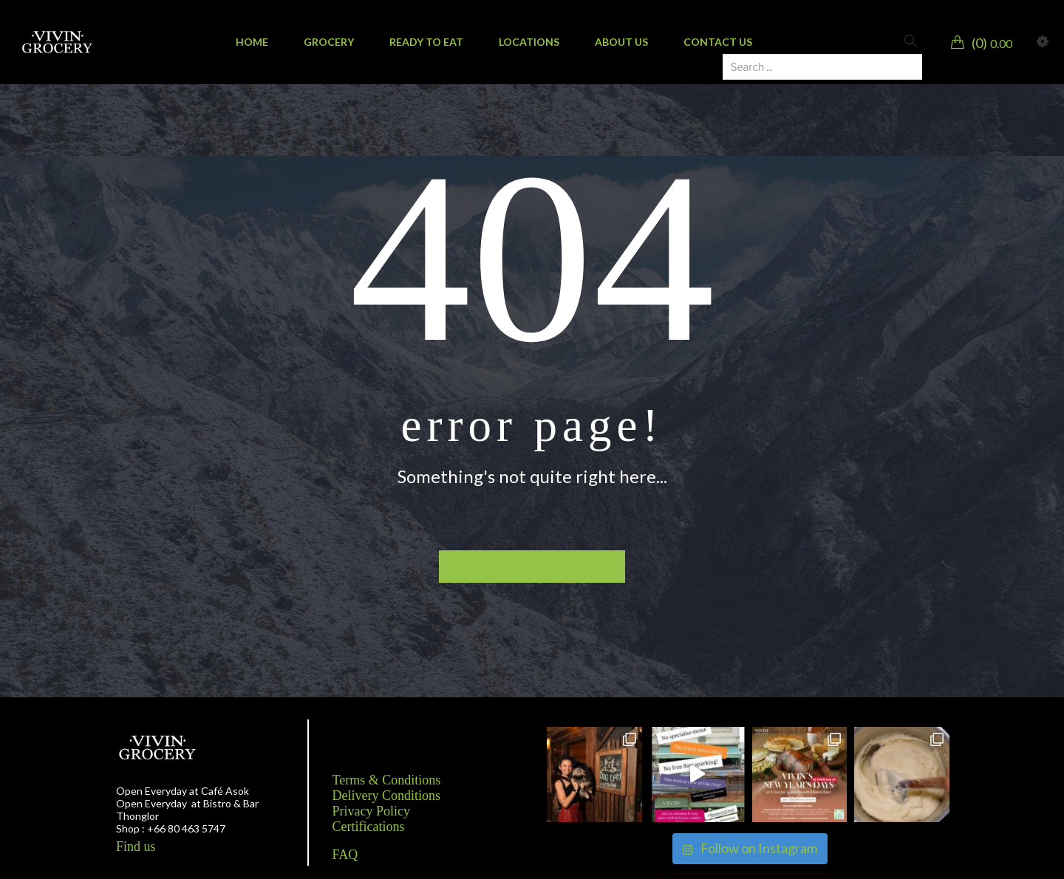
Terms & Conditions (386, 780)
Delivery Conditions (386, 795)
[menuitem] (252, 42)
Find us (136, 846)
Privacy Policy (371, 811)
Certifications (368, 826)
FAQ (345, 854)
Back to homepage (532, 566)
